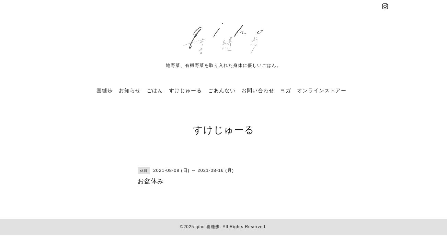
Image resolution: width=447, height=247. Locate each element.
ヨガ (285, 90)
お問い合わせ (257, 90)
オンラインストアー (321, 90)
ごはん (155, 90)
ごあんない (222, 90)
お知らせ (130, 90)
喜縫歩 (104, 90)
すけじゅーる (185, 90)
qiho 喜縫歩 (208, 226)
